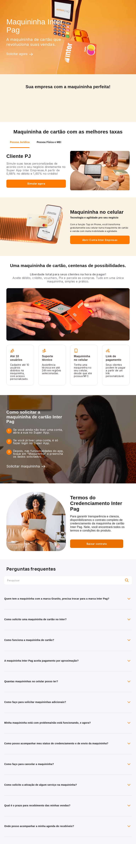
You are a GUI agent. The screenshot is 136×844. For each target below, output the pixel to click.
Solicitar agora (19, 54)
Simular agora (36, 183)
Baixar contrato (97, 543)
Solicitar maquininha (26, 466)
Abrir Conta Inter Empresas (100, 239)
